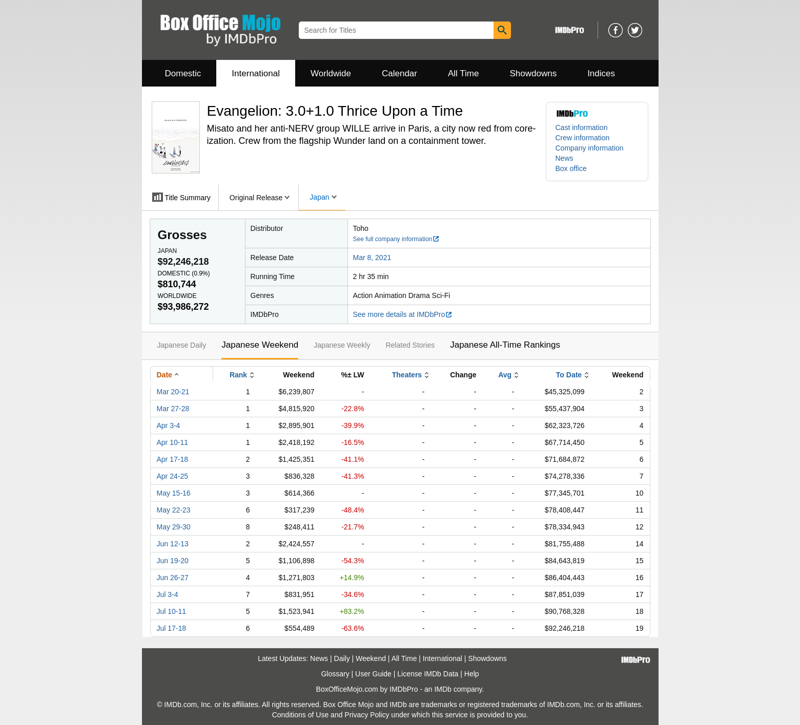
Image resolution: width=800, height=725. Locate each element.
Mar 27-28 (173, 408)
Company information (590, 148)
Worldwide (331, 73)
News (564, 158)
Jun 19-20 (173, 561)
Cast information (582, 127)
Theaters (407, 375)
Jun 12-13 (173, 544)
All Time (463, 73)
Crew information (583, 138)
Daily (342, 658)
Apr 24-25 (172, 476)
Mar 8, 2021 (372, 257)
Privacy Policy (366, 715)
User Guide (373, 674)
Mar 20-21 (173, 392)
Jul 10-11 (172, 611)
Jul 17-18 (172, 628)
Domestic (183, 73)
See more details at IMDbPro (403, 314)
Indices (601, 73)
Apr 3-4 (168, 425)
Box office (571, 168)
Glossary (335, 674)
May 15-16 (174, 493)
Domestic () (184, 273)
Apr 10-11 (172, 442)
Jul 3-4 (167, 594)
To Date (569, 375)
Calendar (399, 73)
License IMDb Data (427, 674)
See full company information (396, 239)
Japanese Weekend (259, 345)
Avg (504, 375)
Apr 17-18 (172, 459)
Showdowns (533, 73)
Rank (238, 375)
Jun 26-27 (173, 577)
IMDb (442, 689)
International (256, 73)
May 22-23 (174, 510)
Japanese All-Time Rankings (505, 345)
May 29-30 (174, 527)
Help (471, 674)
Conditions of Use (300, 715)
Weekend (371, 658)
